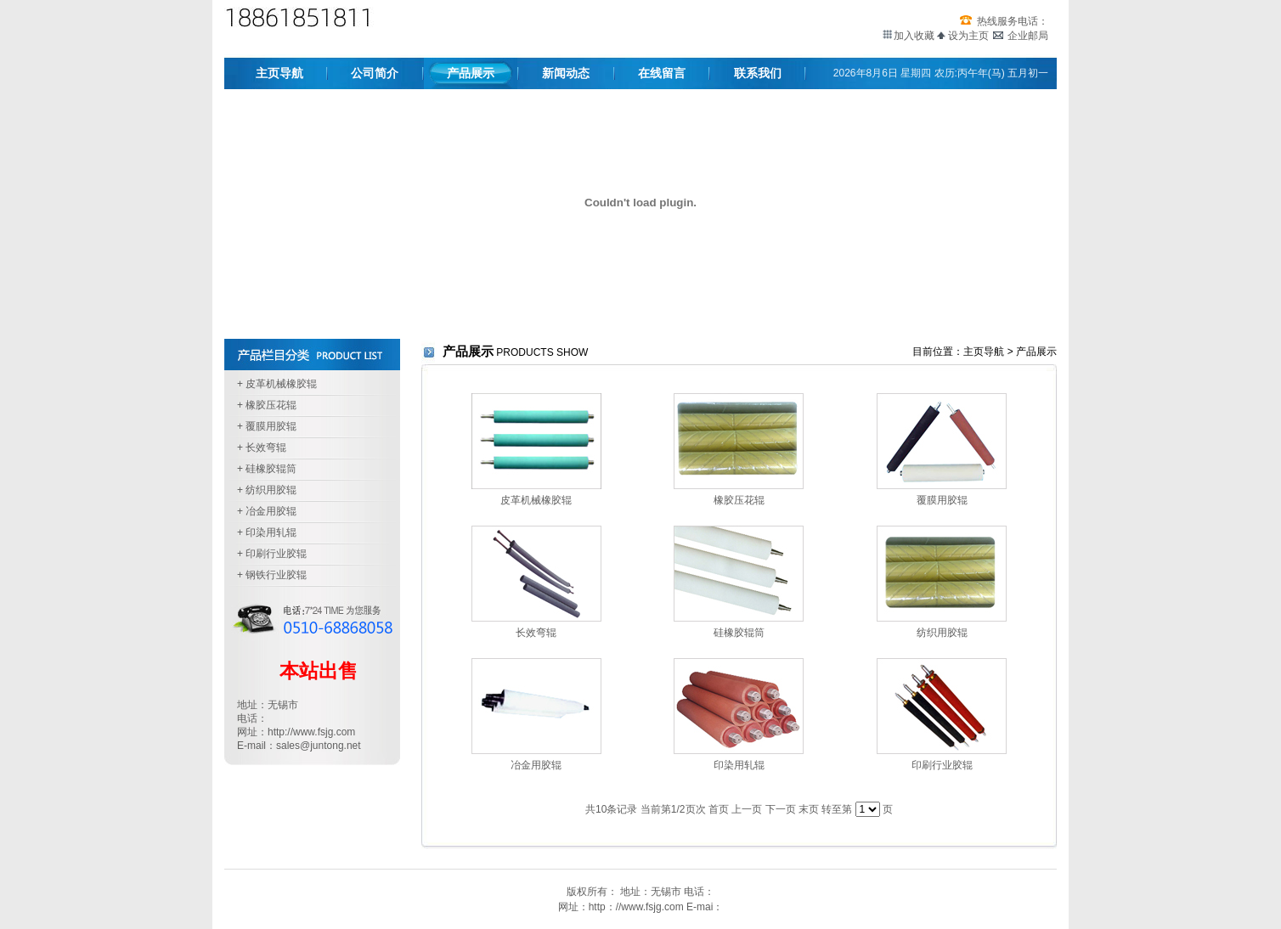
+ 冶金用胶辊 (266, 511)
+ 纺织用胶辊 (266, 490)
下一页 (780, 809)
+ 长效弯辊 (261, 447)
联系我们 (758, 73)
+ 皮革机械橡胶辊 (277, 384)
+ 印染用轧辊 (266, 532)
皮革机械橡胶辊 (536, 500)
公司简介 (374, 73)
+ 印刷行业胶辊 (272, 554)
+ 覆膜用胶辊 (266, 426)
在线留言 (662, 73)
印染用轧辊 (739, 765)
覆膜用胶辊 (942, 500)
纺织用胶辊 (942, 633)
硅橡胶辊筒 (739, 633)
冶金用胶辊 (536, 765)
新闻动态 (566, 73)
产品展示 (470, 73)
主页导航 (279, 73)
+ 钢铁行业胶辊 (272, 575)
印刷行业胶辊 (942, 765)
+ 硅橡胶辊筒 (266, 469)
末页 (809, 809)
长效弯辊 (536, 633)
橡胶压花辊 (739, 500)
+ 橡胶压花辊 (266, 405)
